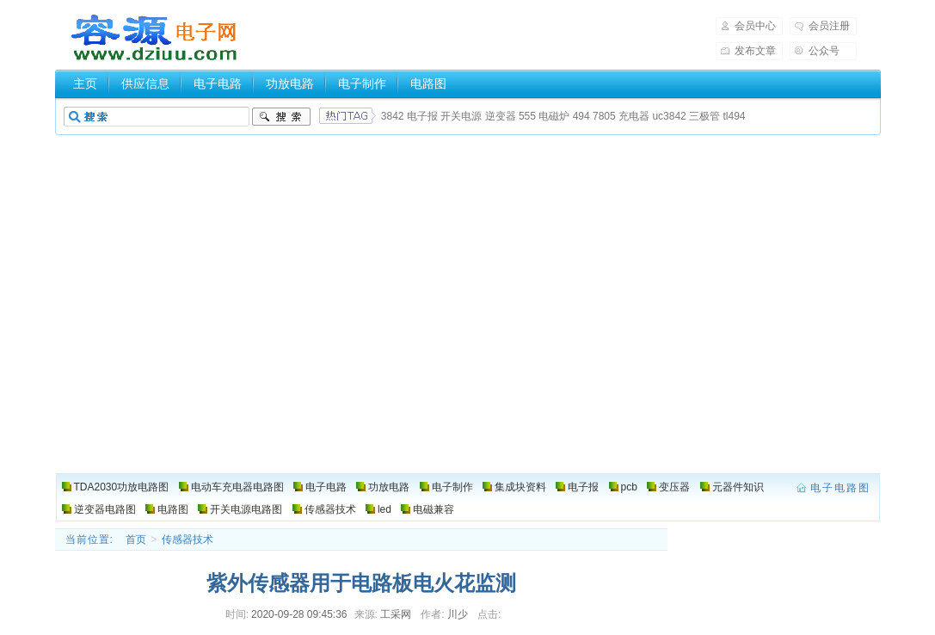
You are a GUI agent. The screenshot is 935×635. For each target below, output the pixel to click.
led (384, 509)
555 (527, 116)
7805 (604, 116)
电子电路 (218, 83)
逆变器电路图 (105, 509)
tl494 (734, 116)
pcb (629, 487)
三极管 (704, 116)
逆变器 (500, 116)
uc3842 (669, 116)
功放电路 (290, 83)
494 (581, 116)
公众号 (824, 51)
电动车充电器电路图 (237, 487)
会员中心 (755, 26)
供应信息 (145, 83)
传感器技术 (330, 509)
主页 (85, 83)
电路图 (428, 83)
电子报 (422, 116)
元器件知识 (738, 487)
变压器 (674, 487)
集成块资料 (520, 487)
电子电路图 (155, 38)
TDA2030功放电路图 (121, 487)
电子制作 (362, 83)
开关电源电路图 (246, 509)
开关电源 (461, 116)
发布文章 (755, 51)
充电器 (633, 116)
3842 (392, 116)
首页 (136, 539)
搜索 (281, 117)
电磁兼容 (433, 509)
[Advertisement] (467, 344)
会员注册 (829, 26)
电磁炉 (553, 116)
